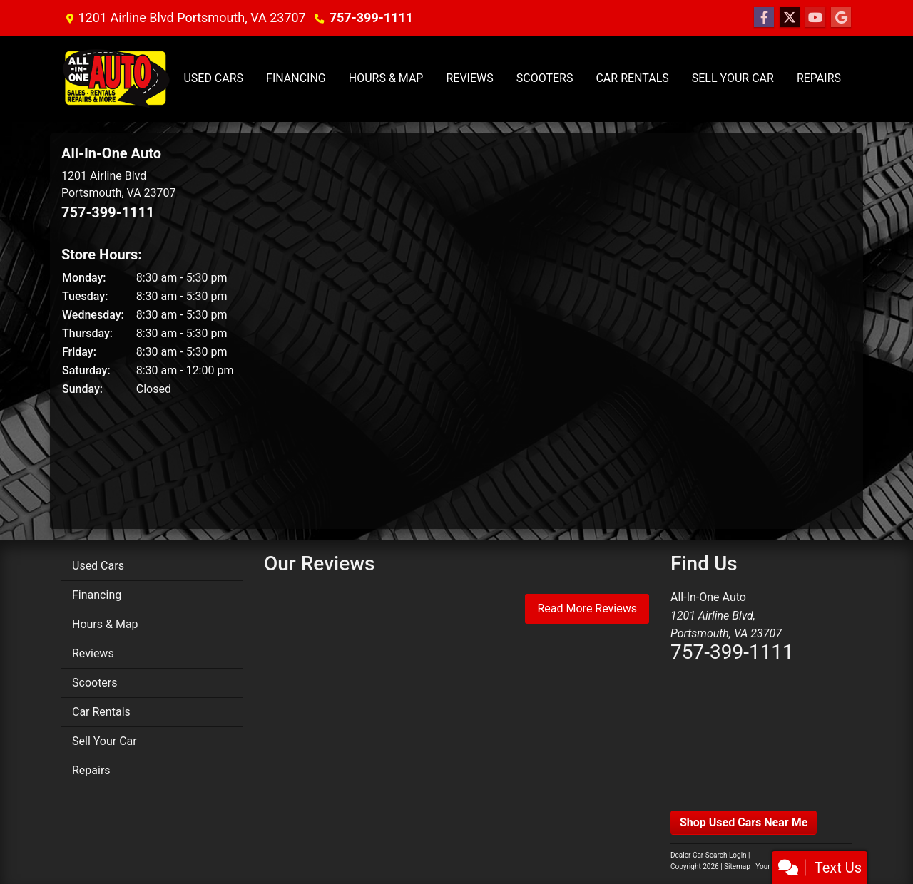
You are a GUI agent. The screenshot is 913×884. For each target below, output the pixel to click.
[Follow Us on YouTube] (815, 18)
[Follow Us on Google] (841, 18)
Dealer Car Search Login (708, 855)
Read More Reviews (587, 608)
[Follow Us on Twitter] (790, 18)
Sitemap (737, 866)
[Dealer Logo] (116, 78)
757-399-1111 (371, 17)
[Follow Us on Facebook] (764, 18)
